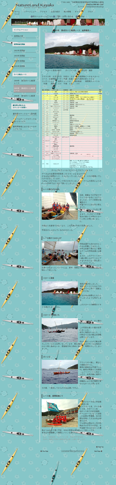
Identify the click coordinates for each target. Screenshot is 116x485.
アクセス (43, 12)
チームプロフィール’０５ (61, 170)
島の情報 (67, 12)
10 (74, 451)
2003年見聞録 (19, 56)
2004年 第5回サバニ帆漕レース (24, 82)
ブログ (90, 12)
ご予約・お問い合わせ (64, 16)
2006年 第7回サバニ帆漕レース (24, 97)
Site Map (81, 16)
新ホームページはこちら (43, 16)
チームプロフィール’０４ (82, 170)
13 (80, 451)
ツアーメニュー (30, 12)
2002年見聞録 (19, 51)
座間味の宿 (18, 36)
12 (78, 451)
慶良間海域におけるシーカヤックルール (24, 128)
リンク (17, 14)
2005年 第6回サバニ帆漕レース (24, 89)
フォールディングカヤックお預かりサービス (24, 120)
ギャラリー (79, 12)
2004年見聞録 (19, 61)
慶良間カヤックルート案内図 (24, 114)
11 (76, 451)
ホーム (17, 12)
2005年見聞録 (19, 66)
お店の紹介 (55, 12)
